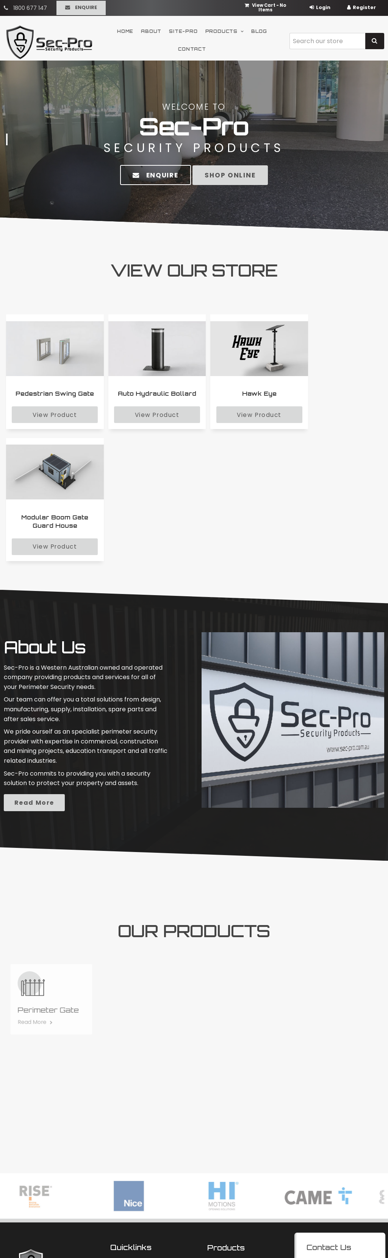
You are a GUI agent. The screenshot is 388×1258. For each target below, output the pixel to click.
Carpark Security (228, 1153)
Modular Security (228, 1133)
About (151, 29)
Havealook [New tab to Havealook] (219, 1237)
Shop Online (231, 174)
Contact (192, 47)
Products (221, 29)
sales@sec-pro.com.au (341, 1156)
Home (125, 29)
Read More (93, 681)
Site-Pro (183, 29)
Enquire (86, 6)
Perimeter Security (231, 1143)
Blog (259, 29)
